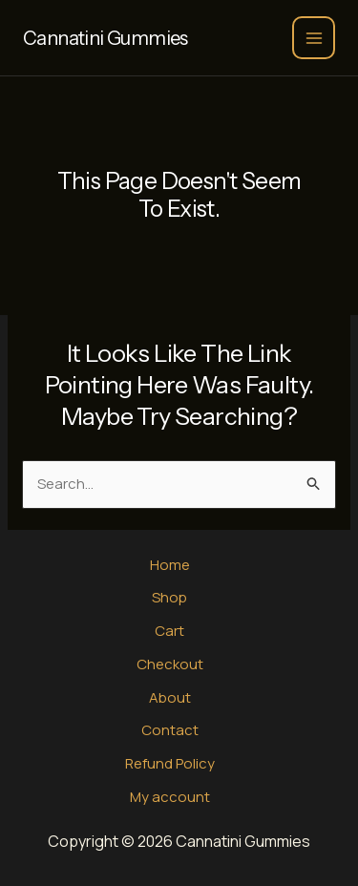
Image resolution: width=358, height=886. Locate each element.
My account (170, 797)
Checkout (170, 664)
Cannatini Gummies (105, 38)
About (170, 697)
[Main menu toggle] (313, 37)
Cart (169, 631)
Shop (169, 597)
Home (170, 565)
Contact (170, 730)
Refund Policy (170, 763)
